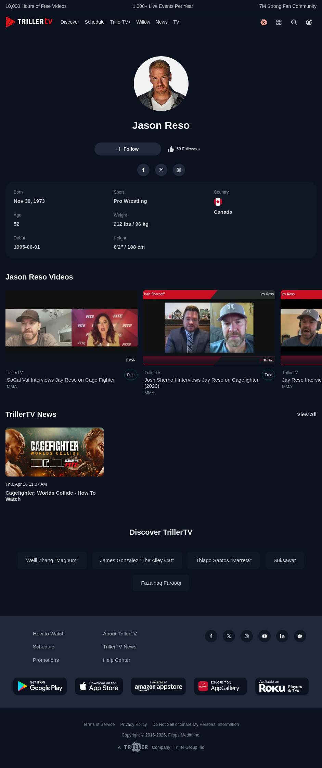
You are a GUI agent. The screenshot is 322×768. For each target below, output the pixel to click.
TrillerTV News (30, 414)
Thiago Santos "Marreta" (224, 560)
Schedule (94, 22)
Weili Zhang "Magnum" (52, 560)
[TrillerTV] (28, 22)
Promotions (46, 660)
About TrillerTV (120, 633)
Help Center (116, 660)
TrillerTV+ (120, 22)
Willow (143, 22)
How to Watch (49, 633)
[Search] (293, 22)
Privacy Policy (133, 724)
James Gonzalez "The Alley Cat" (137, 560)
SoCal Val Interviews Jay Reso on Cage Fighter (61, 380)
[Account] (309, 22)
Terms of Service (99, 724)
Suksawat (285, 560)
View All (307, 414)
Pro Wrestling (130, 201)
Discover (70, 22)
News (162, 22)
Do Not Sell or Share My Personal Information (195, 724)
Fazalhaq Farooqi (161, 583)
